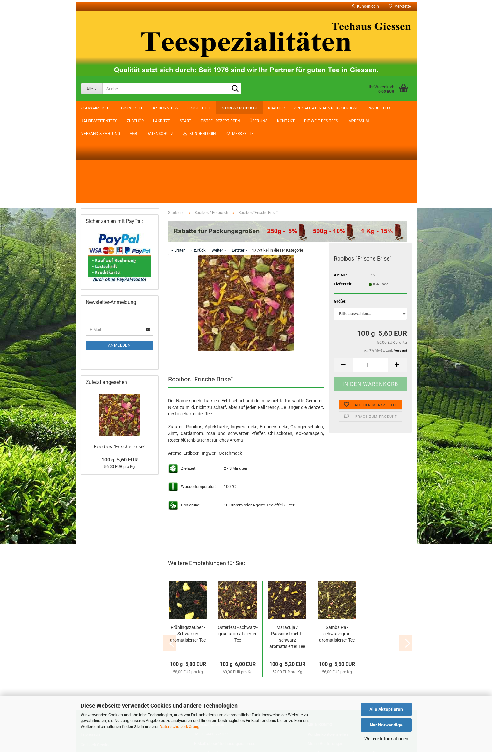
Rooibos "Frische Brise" (119, 491)
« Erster (178, 161)
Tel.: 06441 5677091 (212, 644)
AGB (332, 108)
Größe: (340, 212)
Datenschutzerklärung (179, 726)
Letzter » (239, 161)
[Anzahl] (370, 276)
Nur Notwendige (386, 724)
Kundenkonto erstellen (328, 645)
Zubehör (93, 234)
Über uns (160, 108)
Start (87, 108)
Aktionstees (96, 149)
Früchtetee (95, 161)
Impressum (259, 108)
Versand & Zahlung (299, 108)
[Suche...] (92, 88)
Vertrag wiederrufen (222, 676)
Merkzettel (400, 6)
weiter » (219, 161)
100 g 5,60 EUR (120, 504)
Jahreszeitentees (100, 222)
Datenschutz (358, 108)
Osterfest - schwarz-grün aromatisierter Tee (238, 544)
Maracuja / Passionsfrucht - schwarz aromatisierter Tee (287, 547)
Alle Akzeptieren (386, 709)
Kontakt (187, 108)
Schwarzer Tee (98, 125)
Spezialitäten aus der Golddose (112, 198)
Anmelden (119, 389)
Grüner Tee (95, 137)
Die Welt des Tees (222, 108)
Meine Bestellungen (325, 654)
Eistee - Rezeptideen (122, 108)
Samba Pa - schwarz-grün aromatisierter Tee (337, 544)
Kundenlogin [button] (365, 6)
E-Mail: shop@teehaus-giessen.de (224, 654)
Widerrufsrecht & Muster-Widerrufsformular (120, 688)
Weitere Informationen (386, 738)
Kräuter (92, 186)
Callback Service (96, 655)
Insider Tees (96, 210)
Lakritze (92, 246)
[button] (343, 276)
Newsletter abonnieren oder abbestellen (343, 663)
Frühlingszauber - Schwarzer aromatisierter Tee (188, 544)
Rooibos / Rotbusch (102, 174)
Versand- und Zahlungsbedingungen (226, 663)
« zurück (198, 161)
